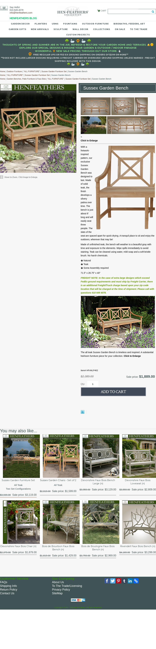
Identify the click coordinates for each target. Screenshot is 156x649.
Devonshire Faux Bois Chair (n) (18, 552)
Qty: (83, 384)
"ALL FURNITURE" (31, 71)
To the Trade (138, 29)
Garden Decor (20, 24)
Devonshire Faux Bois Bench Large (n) (98, 482)
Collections (101, 29)
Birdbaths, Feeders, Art (129, 24)
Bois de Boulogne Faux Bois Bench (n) (98, 552)
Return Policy (8, 594)
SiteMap (57, 598)
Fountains (70, 24)
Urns (55, 24)
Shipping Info (8, 590)
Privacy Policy (61, 594)
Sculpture (61, 29)
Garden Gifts (17, 29)
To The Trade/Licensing (67, 590)
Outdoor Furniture (95, 24)
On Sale (120, 29)
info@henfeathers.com (21, 12)
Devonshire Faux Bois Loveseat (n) (137, 482)
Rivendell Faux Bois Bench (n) (137, 552)
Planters (41, 24)
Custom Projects (78, 34)
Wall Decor (80, 29)
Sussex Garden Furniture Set (53, 71)
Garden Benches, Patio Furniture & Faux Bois (26, 79)
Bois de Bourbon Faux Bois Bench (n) (58, 552)
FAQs (3, 587)
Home (2, 71)
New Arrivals (40, 29)
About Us (58, 587)
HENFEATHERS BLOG (23, 18)
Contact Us (7, 598)
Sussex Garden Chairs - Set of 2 (58, 482)
